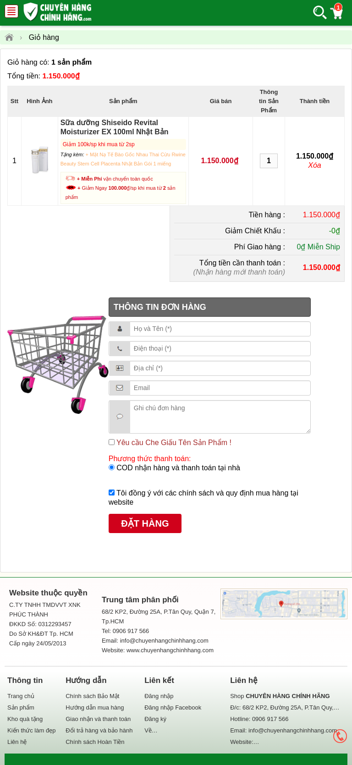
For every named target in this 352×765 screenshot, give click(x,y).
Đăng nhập (158, 696)
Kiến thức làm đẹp (31, 730)
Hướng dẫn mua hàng (95, 707)
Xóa (314, 165)
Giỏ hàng (44, 37)
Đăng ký (155, 718)
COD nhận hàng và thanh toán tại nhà (177, 468)
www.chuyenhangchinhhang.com (170, 650)
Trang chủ (20, 696)
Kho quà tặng (25, 718)
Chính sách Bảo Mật (92, 696)
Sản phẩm (20, 707)
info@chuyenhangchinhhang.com (292, 730)
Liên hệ (17, 741)
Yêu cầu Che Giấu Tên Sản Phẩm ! (173, 442)
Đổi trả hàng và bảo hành (99, 730)
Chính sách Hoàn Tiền (95, 741)
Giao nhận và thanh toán (98, 718)
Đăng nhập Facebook (172, 707)
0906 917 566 (270, 718)
